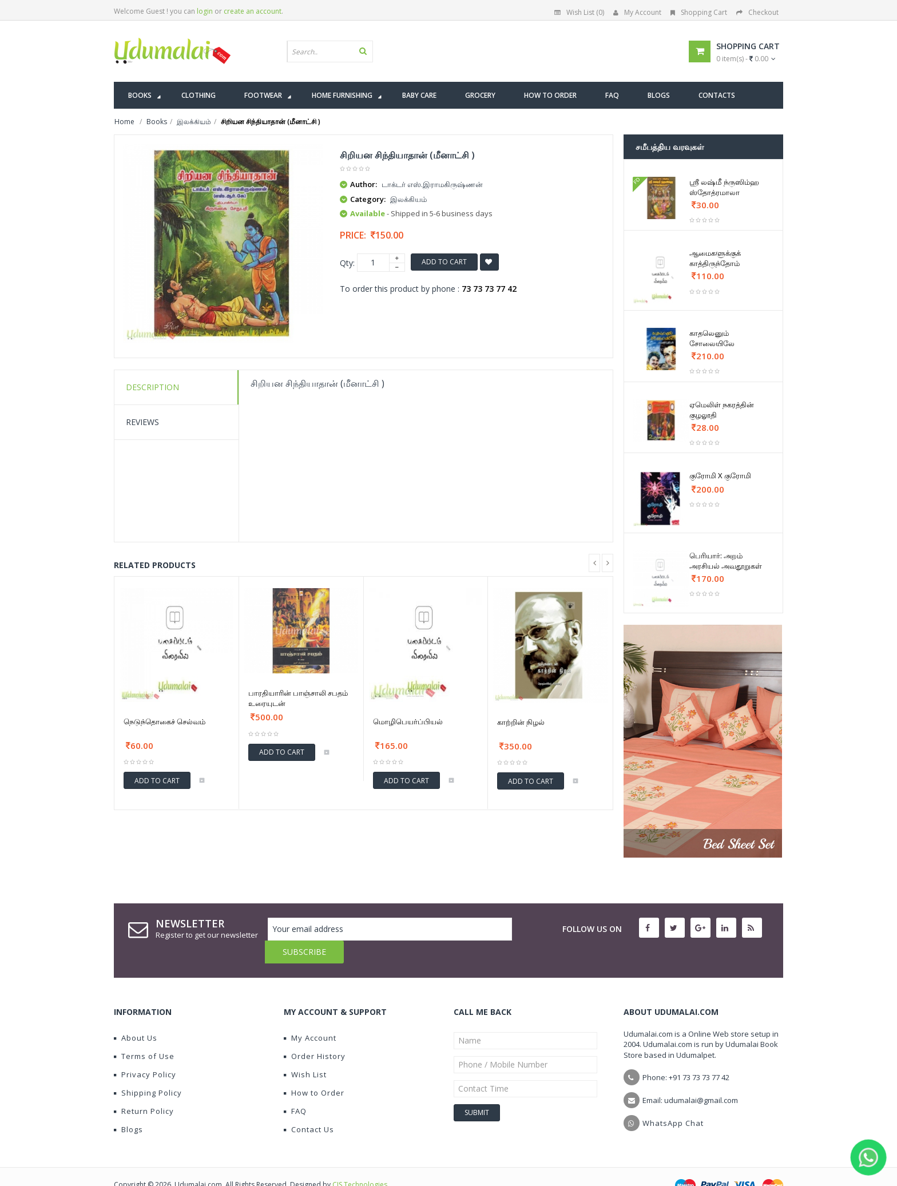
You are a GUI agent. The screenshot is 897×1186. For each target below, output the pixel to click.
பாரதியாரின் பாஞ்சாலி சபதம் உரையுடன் (298, 698)
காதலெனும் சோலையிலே (712, 338)
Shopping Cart (698, 12)
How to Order (314, 1070)
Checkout (757, 12)
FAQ (295, 1088)
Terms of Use (144, 1033)
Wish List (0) (579, 12)
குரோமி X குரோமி (720, 475)
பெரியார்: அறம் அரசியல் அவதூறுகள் (725, 560)
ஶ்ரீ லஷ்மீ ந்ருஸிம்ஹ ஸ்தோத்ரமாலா (724, 187)
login (205, 11)
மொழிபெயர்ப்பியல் (408, 721)
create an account (252, 11)
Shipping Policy (148, 1070)
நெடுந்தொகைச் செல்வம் (164, 721)
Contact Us (309, 1106)
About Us (135, 1015)
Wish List (305, 1051)
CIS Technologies (359, 1162)
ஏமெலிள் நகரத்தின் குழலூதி (721, 409)
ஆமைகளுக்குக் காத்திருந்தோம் (715, 258)
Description (152, 387)
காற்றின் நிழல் (521, 722)
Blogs (128, 1106)
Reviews (142, 422)
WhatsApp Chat (673, 1100)
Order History (315, 1033)
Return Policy (144, 1088)
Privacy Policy (145, 1051)
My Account (637, 12)
